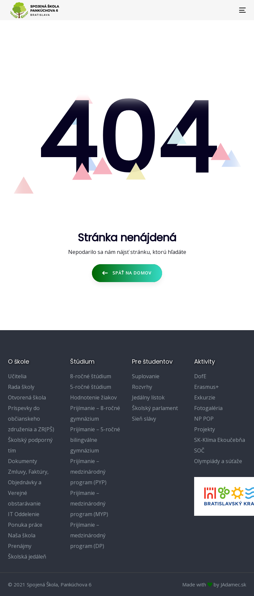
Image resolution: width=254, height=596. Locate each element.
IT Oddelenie (23, 514)
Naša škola (21, 535)
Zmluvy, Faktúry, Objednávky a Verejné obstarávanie (28, 487)
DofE (200, 376)
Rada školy (21, 386)
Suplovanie (145, 376)
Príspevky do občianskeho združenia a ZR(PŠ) (31, 418)
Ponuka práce (25, 524)
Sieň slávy (144, 418)
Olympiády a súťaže (218, 461)
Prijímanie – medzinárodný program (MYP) (89, 503)
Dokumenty (22, 461)
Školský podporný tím (30, 445)
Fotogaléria (208, 408)
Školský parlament (155, 408)
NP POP (204, 418)
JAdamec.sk (233, 584)
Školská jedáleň (27, 556)
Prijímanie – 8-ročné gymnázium (95, 413)
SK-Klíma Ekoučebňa (219, 440)
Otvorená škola (27, 397)
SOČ (199, 450)
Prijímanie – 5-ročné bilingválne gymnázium (95, 440)
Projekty (204, 429)
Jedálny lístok (148, 397)
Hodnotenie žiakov (93, 397)
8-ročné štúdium (90, 376)
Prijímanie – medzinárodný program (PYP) (88, 471)
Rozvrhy (142, 386)
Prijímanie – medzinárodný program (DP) (88, 535)
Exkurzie (204, 397)
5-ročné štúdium (90, 386)
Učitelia (17, 376)
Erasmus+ (206, 386)
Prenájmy (19, 546)
